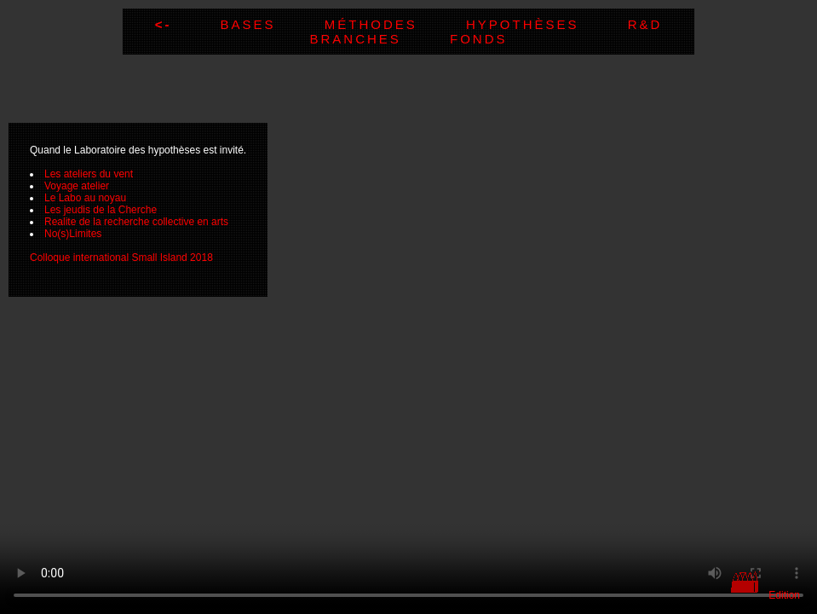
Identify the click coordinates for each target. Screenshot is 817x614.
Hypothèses (547, 24)
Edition (784, 595)
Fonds (479, 39)
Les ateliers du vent (88, 174)
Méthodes (395, 24)
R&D (645, 24)
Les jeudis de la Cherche (100, 210)
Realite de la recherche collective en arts (136, 222)
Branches (379, 39)
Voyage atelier (76, 186)
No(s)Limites (72, 234)
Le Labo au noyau (85, 198)
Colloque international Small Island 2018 (121, 258)
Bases (273, 24)
